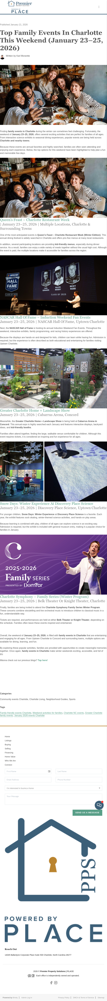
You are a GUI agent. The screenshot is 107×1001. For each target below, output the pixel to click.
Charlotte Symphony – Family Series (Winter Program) (44, 596)
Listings (8, 740)
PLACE (70, 971)
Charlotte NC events (74, 713)
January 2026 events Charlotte (29, 715)
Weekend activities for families (48, 713)
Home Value (10, 757)
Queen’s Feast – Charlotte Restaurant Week (35, 219)
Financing (9, 753)
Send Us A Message (87, 812)
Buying (8, 744)
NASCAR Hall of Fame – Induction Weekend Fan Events (45, 317)
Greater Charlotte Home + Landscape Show (35, 410)
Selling (8, 748)
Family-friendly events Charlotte (15, 713)
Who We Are (10, 761)
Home (7, 736)
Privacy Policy (63, 998)
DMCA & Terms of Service (83, 998)
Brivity (15, 998)
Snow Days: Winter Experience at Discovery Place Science (46, 503)
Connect (8, 765)
